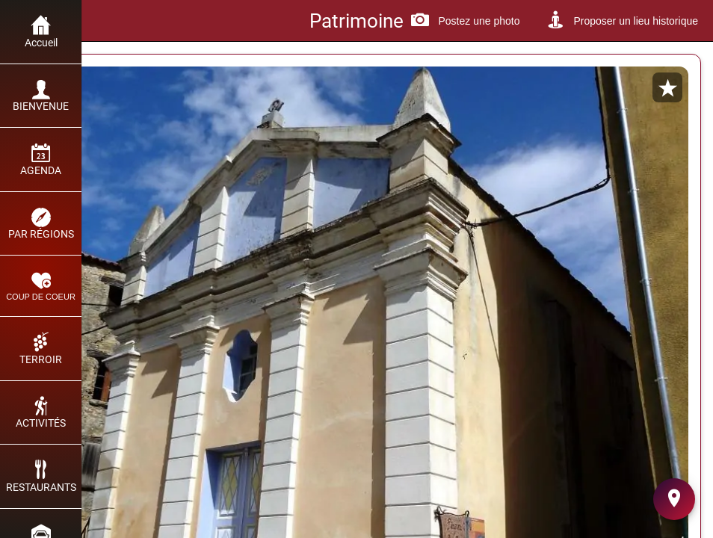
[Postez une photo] (465, 21)
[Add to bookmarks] (667, 87)
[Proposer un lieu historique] (622, 21)
